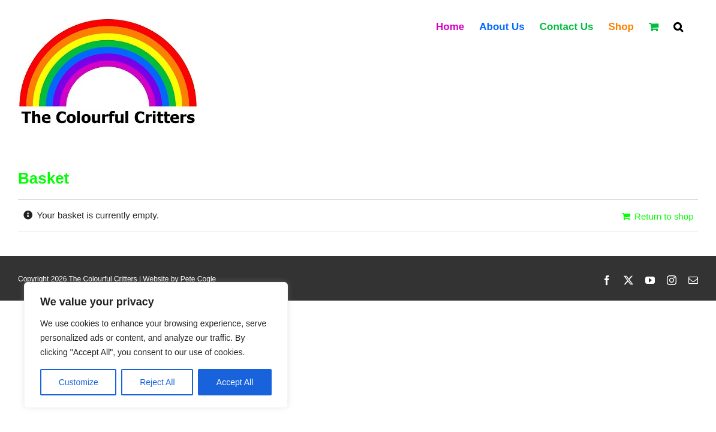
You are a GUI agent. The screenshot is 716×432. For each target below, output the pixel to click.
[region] (156, 345)
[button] (693, 26)
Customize (78, 382)
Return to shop (663, 216)
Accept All (234, 382)
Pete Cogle (198, 279)
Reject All (157, 382)
